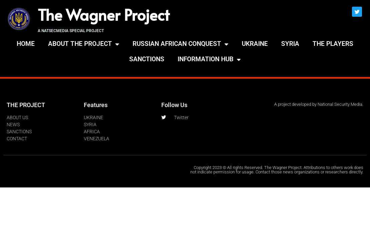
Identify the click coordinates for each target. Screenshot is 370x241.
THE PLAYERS (333, 44)
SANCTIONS (146, 59)
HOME (26, 44)
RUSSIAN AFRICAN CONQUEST (180, 44)
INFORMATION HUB (209, 59)
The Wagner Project (104, 14)
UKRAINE (255, 44)
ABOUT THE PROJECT (83, 44)
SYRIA (290, 44)
